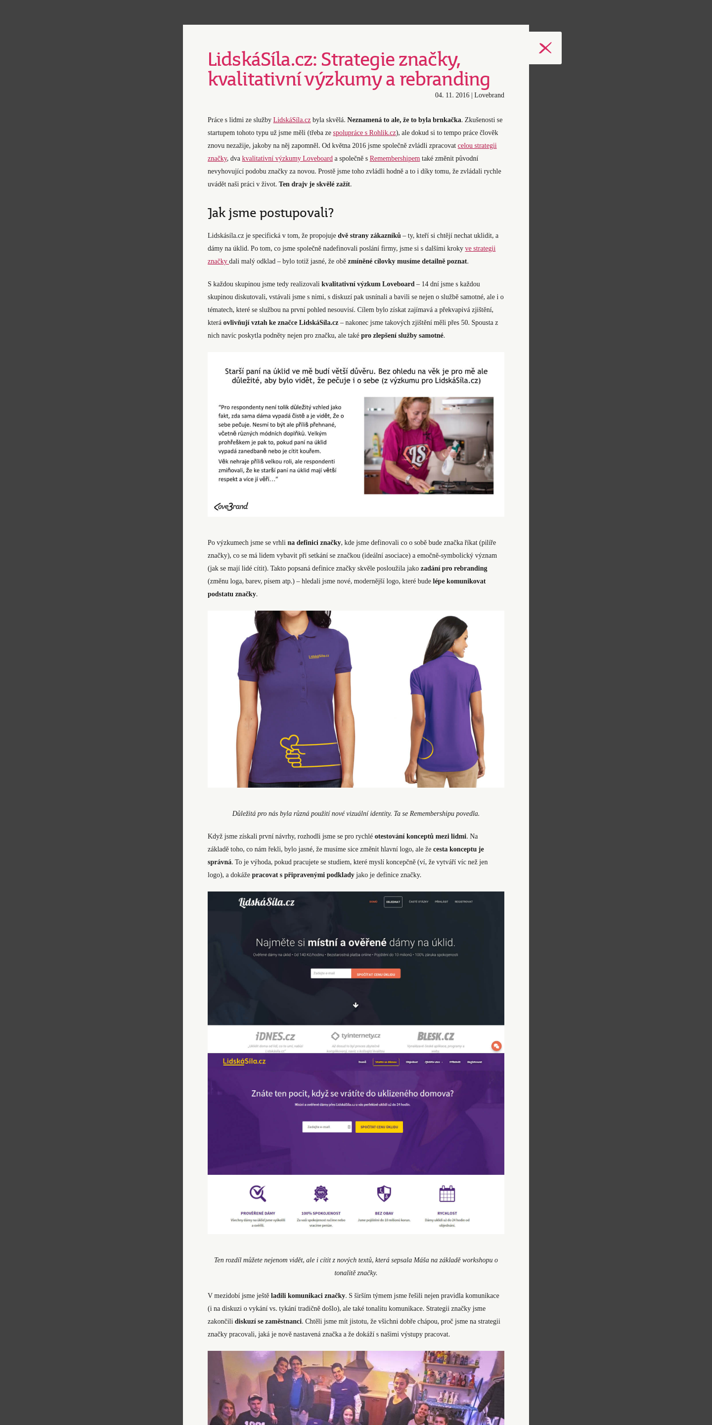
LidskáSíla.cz (292, 120)
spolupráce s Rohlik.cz (364, 132)
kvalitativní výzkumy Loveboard (287, 158)
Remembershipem (395, 158)
